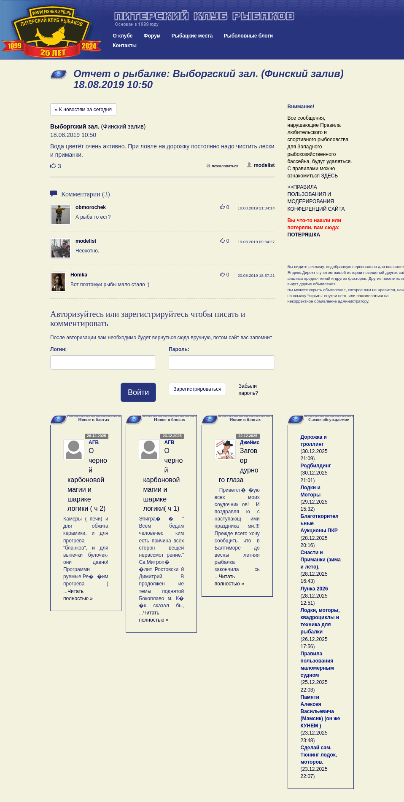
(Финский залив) (97, 126)
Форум (152, 36)
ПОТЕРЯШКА (304, 235)
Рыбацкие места (192, 36)
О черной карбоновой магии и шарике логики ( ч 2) (87, 479)
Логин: (58, 349)
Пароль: (179, 349)
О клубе (123, 36)
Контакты (125, 45)
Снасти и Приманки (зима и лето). (321, 560)
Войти (138, 392)
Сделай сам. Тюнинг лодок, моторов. (319, 755)
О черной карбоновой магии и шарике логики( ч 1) (163, 479)
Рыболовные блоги (248, 36)
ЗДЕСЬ (329, 176)
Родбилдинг (316, 466)
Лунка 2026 (314, 589)
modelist (261, 165)
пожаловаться (222, 166)
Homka (78, 275)
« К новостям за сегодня (83, 110)
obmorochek (90, 207)
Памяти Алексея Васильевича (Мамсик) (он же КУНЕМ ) (320, 711)
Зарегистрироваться (197, 389)
